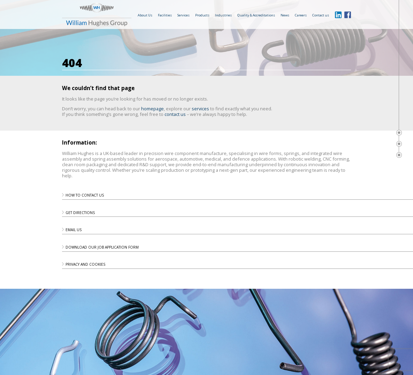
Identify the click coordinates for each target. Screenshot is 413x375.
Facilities (165, 15)
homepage (152, 108)
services (200, 108)
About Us (145, 15)
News (285, 15)
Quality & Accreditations (256, 15)
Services (183, 15)
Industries (223, 15)
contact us (175, 114)
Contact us (320, 15)
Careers (301, 15)
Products (202, 15)
